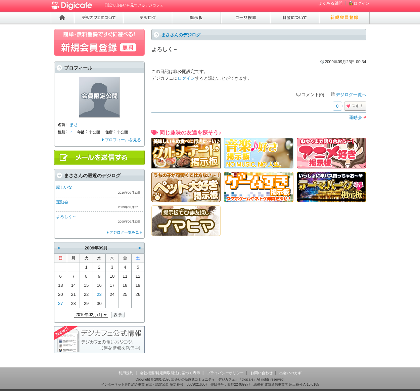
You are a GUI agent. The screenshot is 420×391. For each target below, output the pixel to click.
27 (60, 303)
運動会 (355, 117)
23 (99, 294)
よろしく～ (66, 216)
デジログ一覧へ (351, 94)
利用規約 (126, 373)
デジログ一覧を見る (126, 232)
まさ (73, 124)
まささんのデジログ (180, 34)
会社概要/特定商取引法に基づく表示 (170, 373)
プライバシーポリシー (225, 373)
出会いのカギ (290, 373)
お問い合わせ (261, 373)
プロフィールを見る (123, 140)
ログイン (362, 3)
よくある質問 (330, 3)
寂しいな (64, 187)
